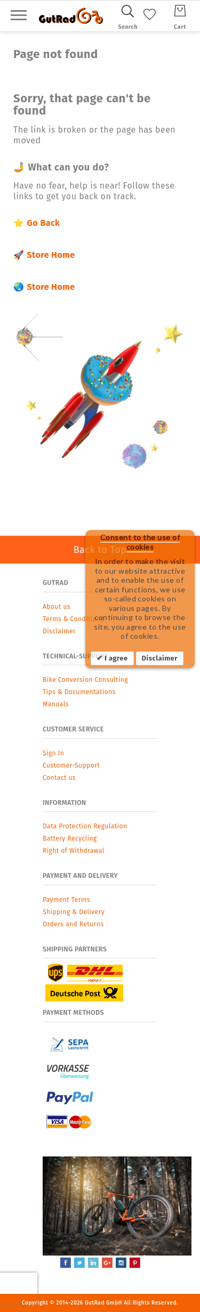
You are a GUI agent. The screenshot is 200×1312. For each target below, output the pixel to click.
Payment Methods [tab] (73, 1012)
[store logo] (71, 15)
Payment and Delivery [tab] (80, 875)
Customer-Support (71, 765)
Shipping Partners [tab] (75, 949)
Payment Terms (66, 899)
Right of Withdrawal (74, 850)
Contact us (59, 777)
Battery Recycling (70, 838)
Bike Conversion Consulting (85, 679)
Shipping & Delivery (74, 912)
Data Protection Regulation (85, 826)
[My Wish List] (149, 22)
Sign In (53, 753)
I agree (114, 658)
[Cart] (180, 15)
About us (56, 606)
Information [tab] (64, 802)
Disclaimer (160, 658)
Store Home (51, 255)
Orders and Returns (73, 924)
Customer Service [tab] (73, 729)
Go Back (43, 223)
